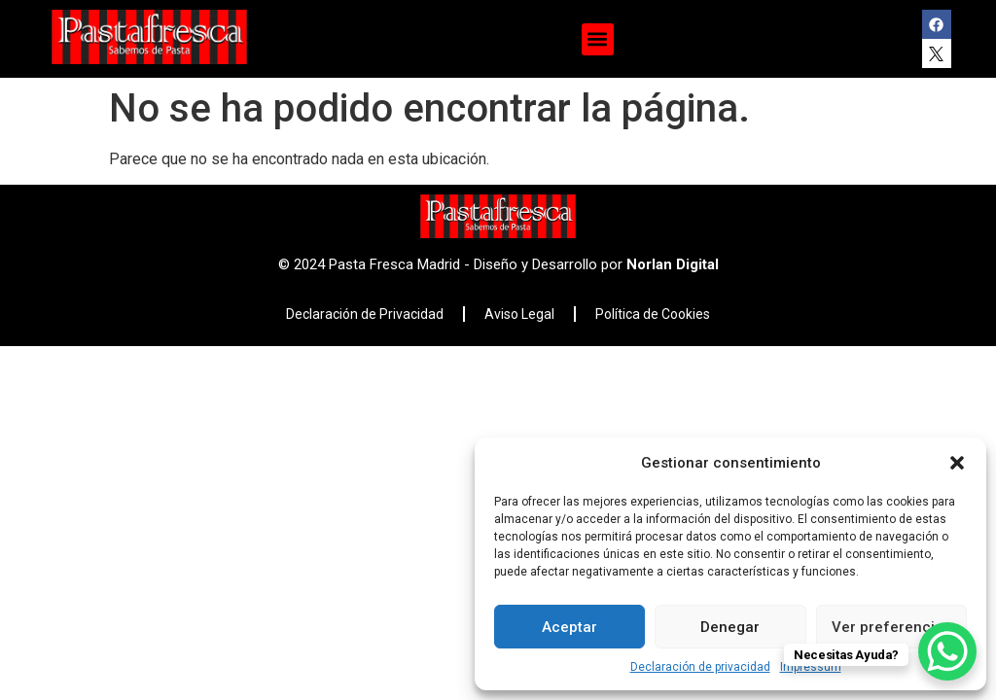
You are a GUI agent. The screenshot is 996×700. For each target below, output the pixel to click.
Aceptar (569, 627)
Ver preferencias (891, 627)
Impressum (810, 667)
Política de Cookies (652, 314)
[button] (957, 462)
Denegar (730, 627)
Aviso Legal (519, 314)
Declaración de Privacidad (365, 314)
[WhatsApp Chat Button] (947, 651)
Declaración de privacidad (700, 667)
